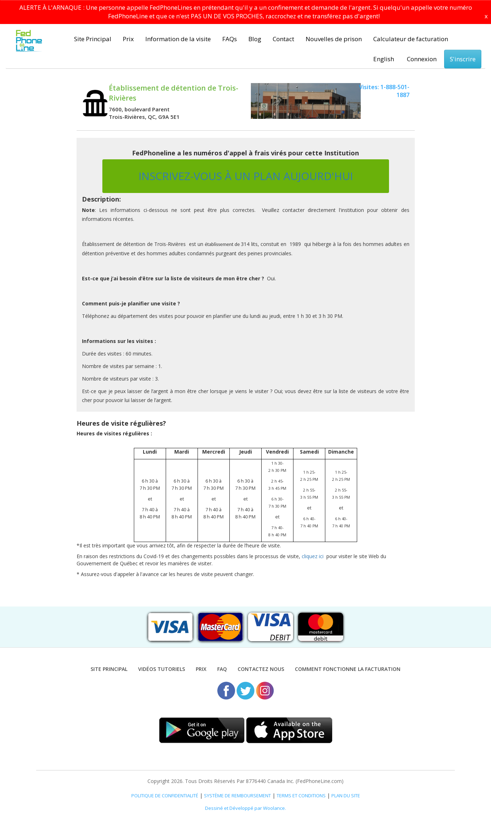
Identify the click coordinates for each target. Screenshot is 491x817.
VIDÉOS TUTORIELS (161, 669)
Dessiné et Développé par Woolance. (245, 808)
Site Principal (92, 39)
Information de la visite (178, 39)
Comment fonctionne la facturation (347, 669)
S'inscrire (463, 59)
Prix (128, 39)
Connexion (422, 59)
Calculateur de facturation (410, 39)
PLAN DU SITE (345, 795)
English (383, 59)
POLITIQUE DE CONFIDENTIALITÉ (164, 795)
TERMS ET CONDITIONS (301, 795)
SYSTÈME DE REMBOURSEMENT (237, 795)
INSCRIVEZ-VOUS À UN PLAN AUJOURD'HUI (245, 176)
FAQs (229, 39)
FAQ (222, 669)
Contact (283, 39)
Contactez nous (261, 669)
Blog (254, 39)
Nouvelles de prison (334, 39)
